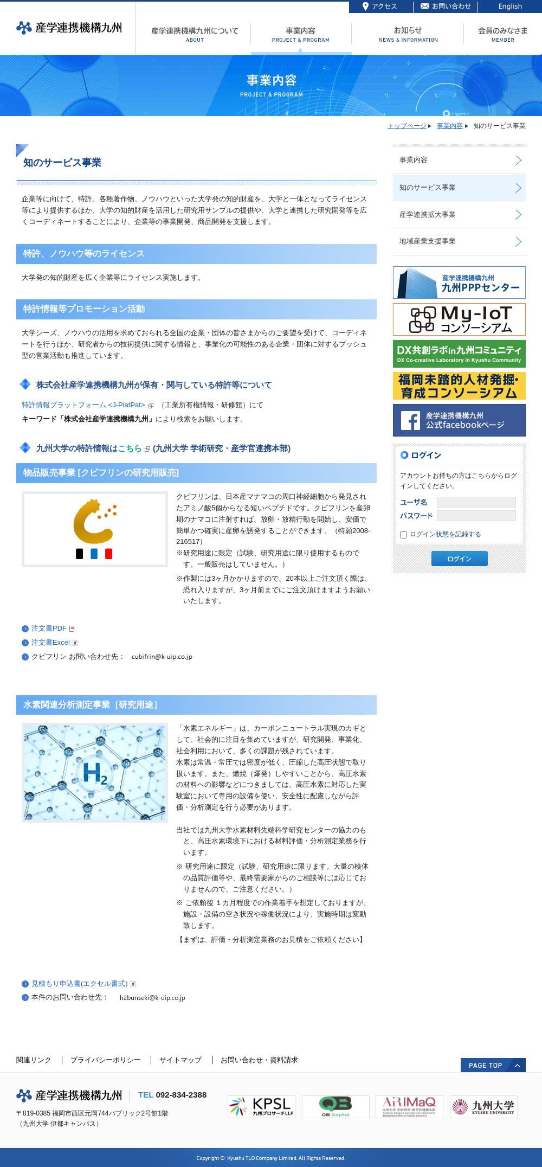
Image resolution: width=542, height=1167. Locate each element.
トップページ (407, 126)
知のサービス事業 (427, 187)
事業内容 (450, 126)
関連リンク (33, 1060)
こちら (130, 448)
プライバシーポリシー (105, 1060)
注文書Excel (54, 642)
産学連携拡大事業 (427, 214)
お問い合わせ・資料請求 (259, 1060)
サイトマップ (180, 1060)
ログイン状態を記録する (445, 534)
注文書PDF (52, 628)
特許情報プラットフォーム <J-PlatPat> (83, 405)
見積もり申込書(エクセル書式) (83, 983)
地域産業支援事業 (427, 241)
